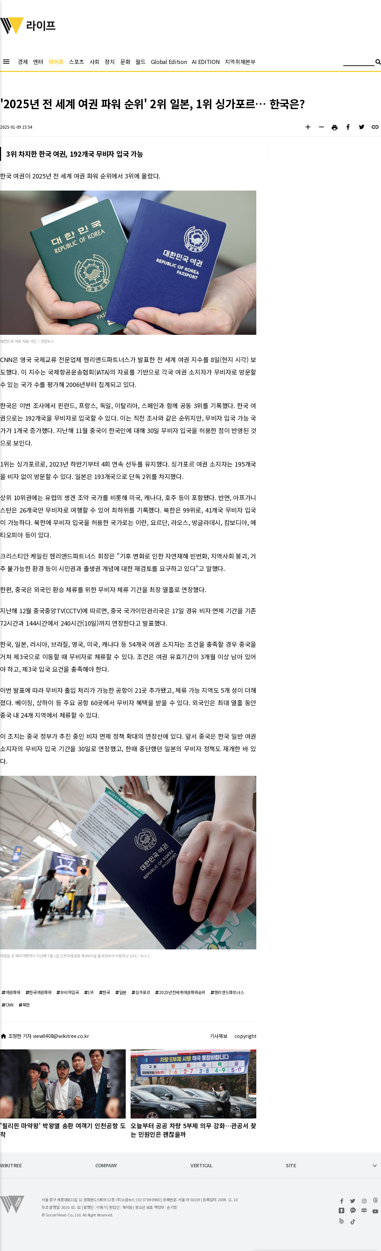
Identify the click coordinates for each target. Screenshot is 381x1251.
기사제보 (219, 1035)
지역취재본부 (240, 61)
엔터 (38, 61)
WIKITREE (11, 1166)
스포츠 (76, 61)
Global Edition (169, 61)
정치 (110, 61)
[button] (308, 128)
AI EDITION (206, 61)
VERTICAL (201, 1166)
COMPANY (106, 1166)
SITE (291, 1166)
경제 (23, 61)
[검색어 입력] (358, 62)
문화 (125, 61)
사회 (94, 61)
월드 (140, 61)
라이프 (56, 61)
